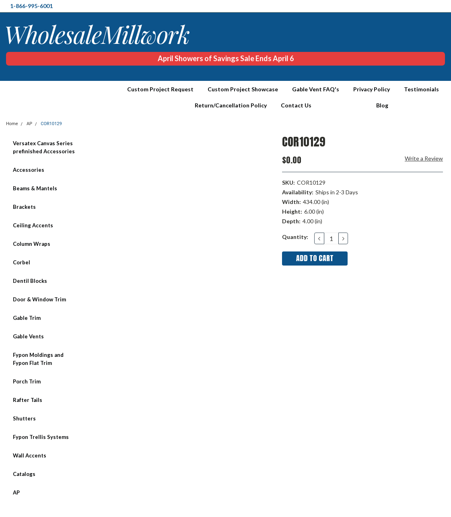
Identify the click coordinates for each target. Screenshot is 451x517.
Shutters (24, 418)
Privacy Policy (371, 89)
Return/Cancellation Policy (231, 105)
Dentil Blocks (30, 281)
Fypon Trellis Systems (41, 437)
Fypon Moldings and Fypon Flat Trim (38, 359)
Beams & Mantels (35, 188)
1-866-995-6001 (31, 5)
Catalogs (24, 474)
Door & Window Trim (39, 299)
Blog (382, 105)
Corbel (21, 262)
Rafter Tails (27, 400)
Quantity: (295, 236)
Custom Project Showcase (243, 89)
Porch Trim (27, 381)
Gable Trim (27, 318)
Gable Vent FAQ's (315, 89)
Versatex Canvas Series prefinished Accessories (44, 147)
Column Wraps (31, 244)
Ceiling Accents (33, 225)
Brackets (24, 207)
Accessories (28, 170)
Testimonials (421, 89)
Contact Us (296, 105)
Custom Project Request (160, 89)
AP (16, 492)
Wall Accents (29, 455)
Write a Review (424, 158)
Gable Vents (28, 336)
